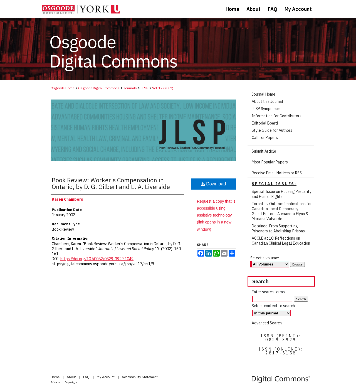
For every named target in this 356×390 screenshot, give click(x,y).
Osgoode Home (62, 88)
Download (213, 184)
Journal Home (263, 94)
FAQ (86, 377)
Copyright (71, 382)
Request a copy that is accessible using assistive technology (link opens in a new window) (216, 215)
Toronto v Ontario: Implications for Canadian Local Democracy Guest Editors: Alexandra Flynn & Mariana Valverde (282, 211)
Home (55, 377)
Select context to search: (274, 305)
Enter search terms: (269, 291)
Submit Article (264, 151)
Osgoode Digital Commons (99, 88)
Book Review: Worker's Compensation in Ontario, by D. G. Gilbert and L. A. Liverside (111, 183)
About (72, 377)
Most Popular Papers (270, 162)
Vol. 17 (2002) (162, 88)
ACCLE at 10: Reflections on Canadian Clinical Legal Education (281, 241)
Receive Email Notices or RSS (277, 172)
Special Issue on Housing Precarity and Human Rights (282, 194)
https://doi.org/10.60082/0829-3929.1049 (97, 258)
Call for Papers (265, 137)
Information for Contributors (276, 115)
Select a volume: (264, 257)
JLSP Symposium (266, 108)
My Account (106, 377)
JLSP (144, 88)
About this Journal (267, 101)
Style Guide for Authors (272, 130)
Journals (130, 88)
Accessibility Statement (140, 377)
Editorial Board (265, 123)
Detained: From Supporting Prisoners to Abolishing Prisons (278, 228)
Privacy (55, 382)
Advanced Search (267, 323)
